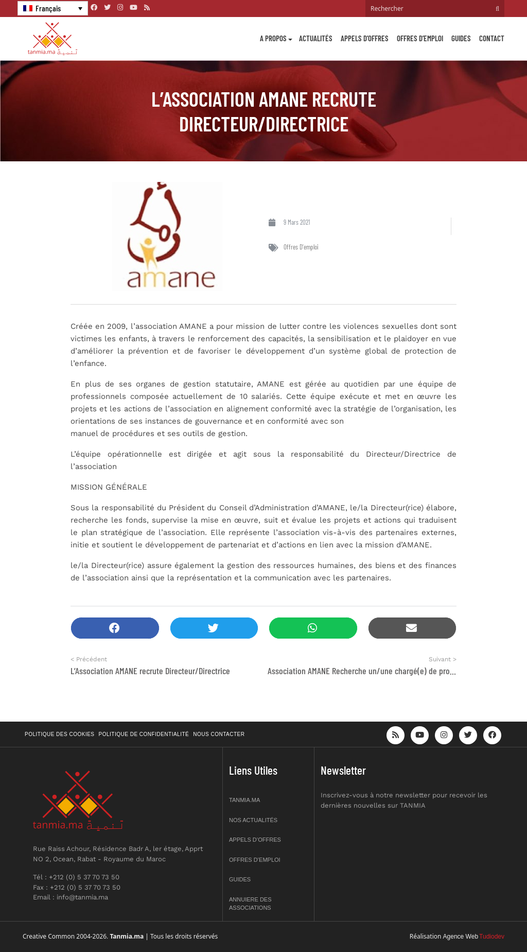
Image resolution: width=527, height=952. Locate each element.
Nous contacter (218, 734)
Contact (491, 38)
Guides (461, 38)
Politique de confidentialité (144, 734)
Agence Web (461, 936)
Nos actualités (253, 820)
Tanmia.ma (244, 800)
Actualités (315, 38)
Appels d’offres (365, 38)
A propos (273, 38)
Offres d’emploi (420, 38)
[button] (115, 628)
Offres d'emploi (301, 247)
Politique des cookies (60, 734)
